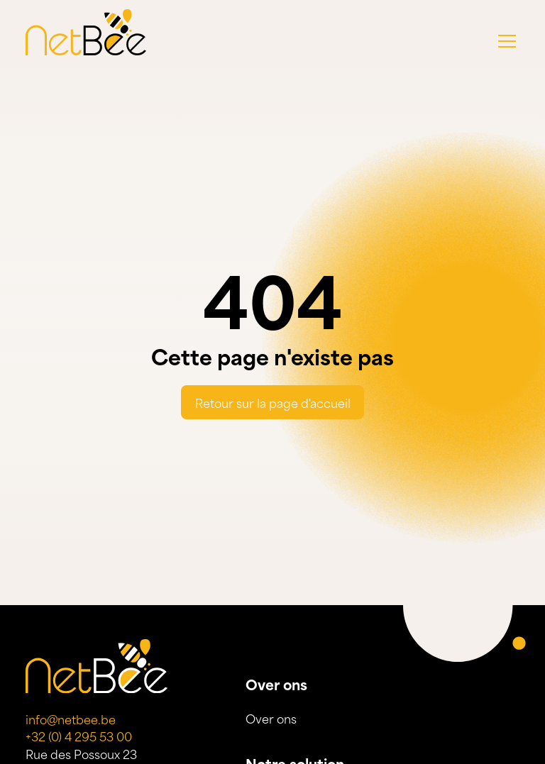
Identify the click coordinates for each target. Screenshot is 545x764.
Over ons (271, 718)
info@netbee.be (71, 718)
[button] (507, 41)
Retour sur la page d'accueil (273, 402)
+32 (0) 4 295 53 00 (79, 735)
